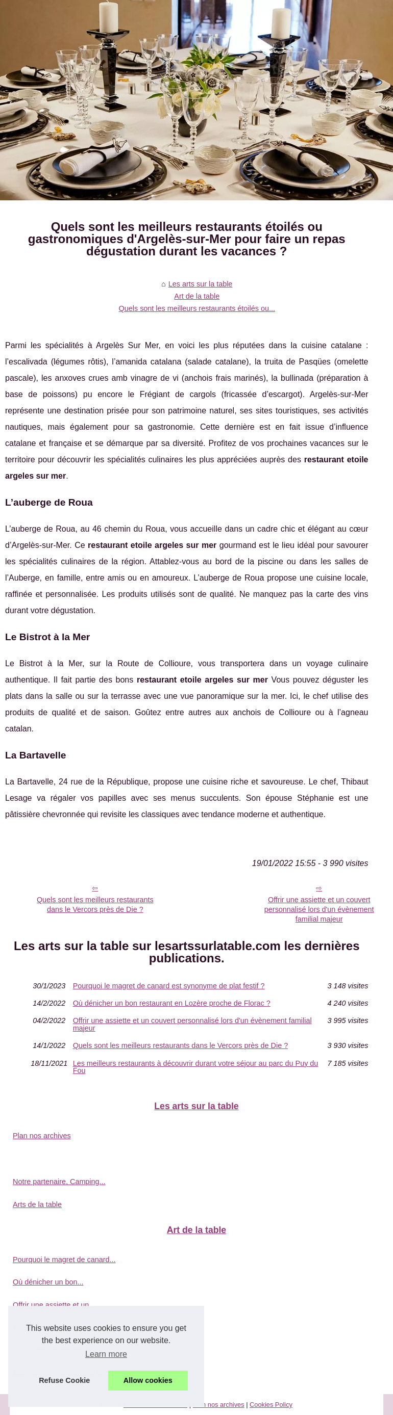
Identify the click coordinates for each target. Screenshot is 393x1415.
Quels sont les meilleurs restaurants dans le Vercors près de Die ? (95, 904)
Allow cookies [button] (148, 1380)
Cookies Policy (271, 1404)
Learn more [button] (106, 1354)
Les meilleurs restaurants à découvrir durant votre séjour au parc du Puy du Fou (195, 1067)
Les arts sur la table (200, 284)
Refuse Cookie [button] (64, 1380)
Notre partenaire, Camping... (59, 1181)
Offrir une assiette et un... (54, 1305)
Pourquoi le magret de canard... (64, 1259)
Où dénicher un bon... (48, 1282)
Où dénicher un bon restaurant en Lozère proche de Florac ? (172, 1003)
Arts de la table (37, 1204)
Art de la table (196, 296)
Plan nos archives (42, 1136)
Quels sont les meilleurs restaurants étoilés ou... (197, 308)
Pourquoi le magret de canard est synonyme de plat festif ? (169, 985)
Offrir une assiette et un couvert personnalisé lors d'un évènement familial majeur (192, 1024)
